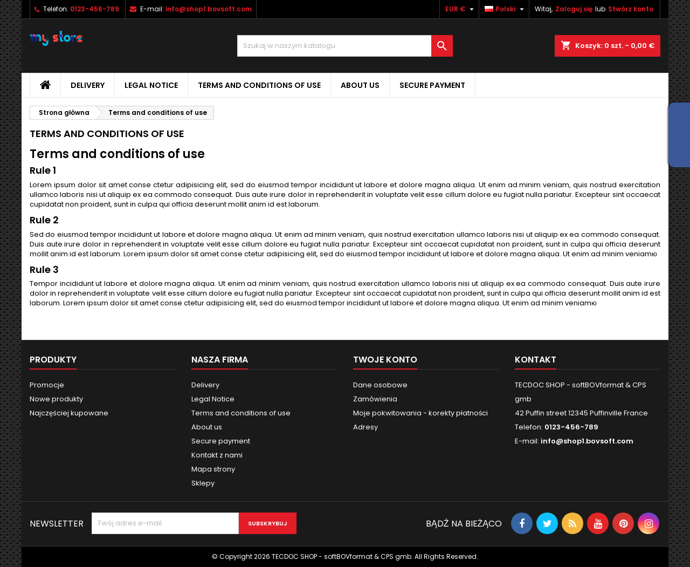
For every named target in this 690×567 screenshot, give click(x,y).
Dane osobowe (380, 385)
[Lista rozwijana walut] (461, 9)
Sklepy (203, 483)
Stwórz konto (630, 8)
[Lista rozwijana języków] (506, 9)
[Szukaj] (345, 46)
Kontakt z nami (217, 455)
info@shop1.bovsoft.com (208, 8)
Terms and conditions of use (259, 85)
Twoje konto (385, 359)
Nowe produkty (56, 399)
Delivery (88, 85)
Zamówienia (375, 399)
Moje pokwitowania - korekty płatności (420, 413)
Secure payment (432, 85)
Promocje (47, 385)
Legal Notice (151, 85)
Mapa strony (213, 469)
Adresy (365, 427)
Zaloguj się (573, 8)
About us (360, 85)
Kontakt (535, 359)
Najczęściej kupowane (69, 413)
